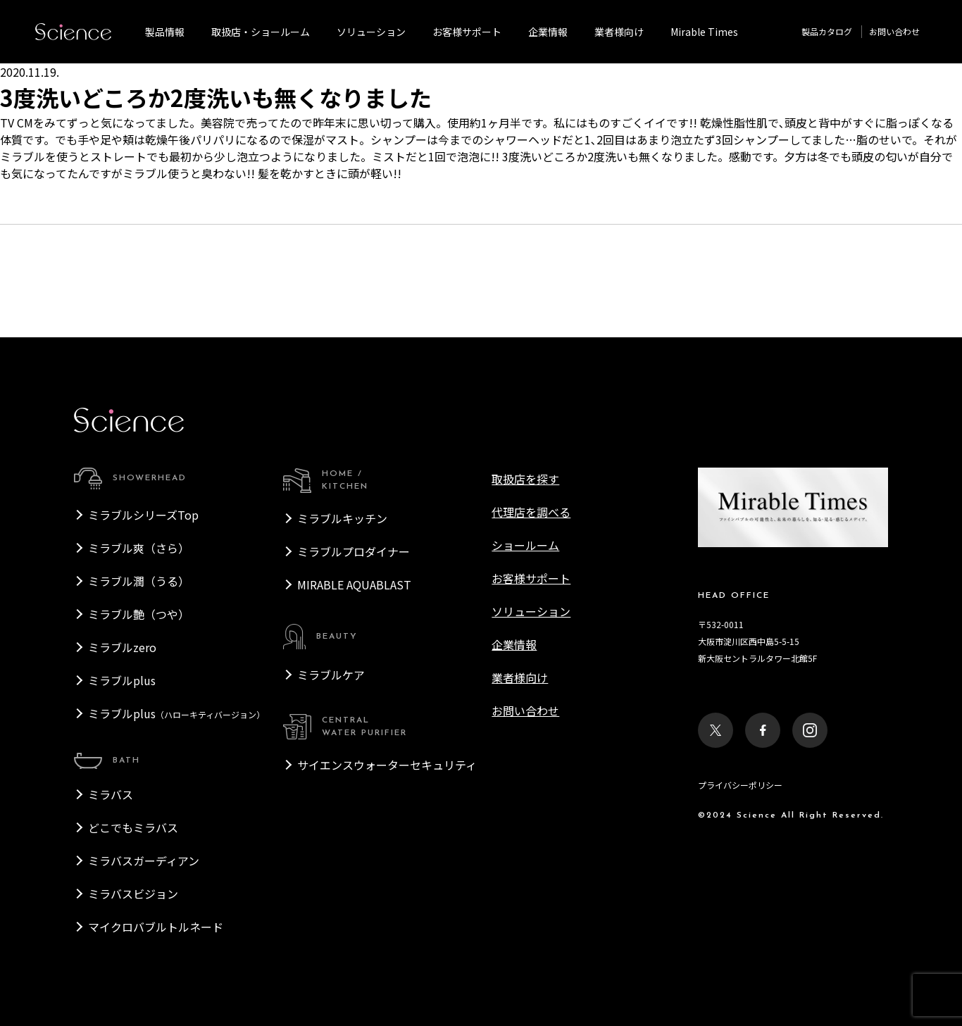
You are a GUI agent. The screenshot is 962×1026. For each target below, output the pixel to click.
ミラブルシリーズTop (143, 514)
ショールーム (525, 545)
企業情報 (548, 32)
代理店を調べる (531, 511)
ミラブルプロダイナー (353, 551)
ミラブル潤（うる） (138, 581)
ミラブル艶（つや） (138, 614)
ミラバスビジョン (133, 893)
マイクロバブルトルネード (155, 926)
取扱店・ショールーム (260, 32)
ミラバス (110, 794)
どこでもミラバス (133, 827)
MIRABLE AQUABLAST (354, 584)
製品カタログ (826, 31)
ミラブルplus (122, 680)
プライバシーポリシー (740, 785)
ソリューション (371, 32)
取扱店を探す (525, 478)
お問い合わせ (894, 31)
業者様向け (520, 677)
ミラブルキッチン (342, 518)
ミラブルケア (331, 674)
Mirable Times (704, 32)
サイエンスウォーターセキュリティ (387, 764)
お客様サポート (466, 32)
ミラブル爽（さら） (138, 547)
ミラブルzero (122, 647)
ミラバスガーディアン (143, 860)
